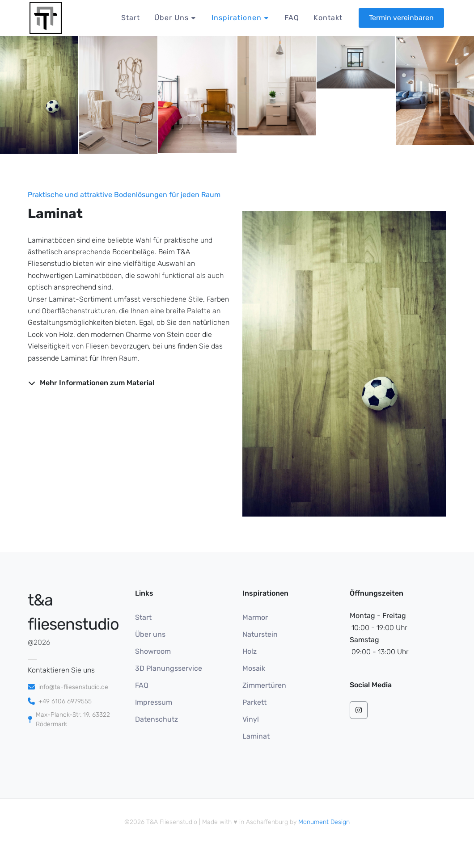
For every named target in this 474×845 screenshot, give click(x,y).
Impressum (153, 702)
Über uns (150, 634)
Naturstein (260, 634)
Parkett (254, 702)
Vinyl (250, 719)
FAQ (141, 685)
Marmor (255, 617)
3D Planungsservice (168, 668)
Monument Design (324, 822)
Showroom (153, 651)
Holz (249, 651)
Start (143, 617)
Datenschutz (156, 719)
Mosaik (253, 668)
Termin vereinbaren (401, 17)
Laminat (256, 736)
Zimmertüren (264, 685)
